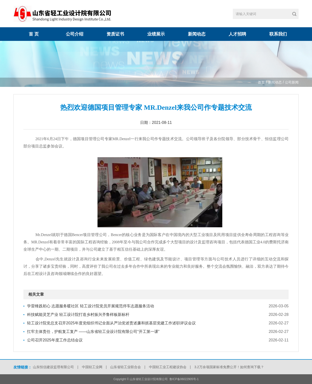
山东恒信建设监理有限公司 (53, 367)
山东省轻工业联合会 (125, 367)
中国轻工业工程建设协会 (167, 367)
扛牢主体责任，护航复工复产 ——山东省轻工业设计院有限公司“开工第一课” (93, 331)
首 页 (34, 34)
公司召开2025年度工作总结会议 (55, 340)
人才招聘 (237, 34)
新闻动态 (196, 34)
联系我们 (278, 34)
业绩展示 (156, 34)
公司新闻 (292, 82)
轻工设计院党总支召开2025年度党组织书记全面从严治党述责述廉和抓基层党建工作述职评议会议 (111, 323)
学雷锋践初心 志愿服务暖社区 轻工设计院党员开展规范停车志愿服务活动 (90, 306)
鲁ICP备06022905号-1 (184, 379)
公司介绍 (74, 34)
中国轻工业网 (92, 367)
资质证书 (115, 34)
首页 (261, 82)
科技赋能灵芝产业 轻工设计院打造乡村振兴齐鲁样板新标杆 (78, 314)
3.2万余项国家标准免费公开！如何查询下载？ (229, 367)
